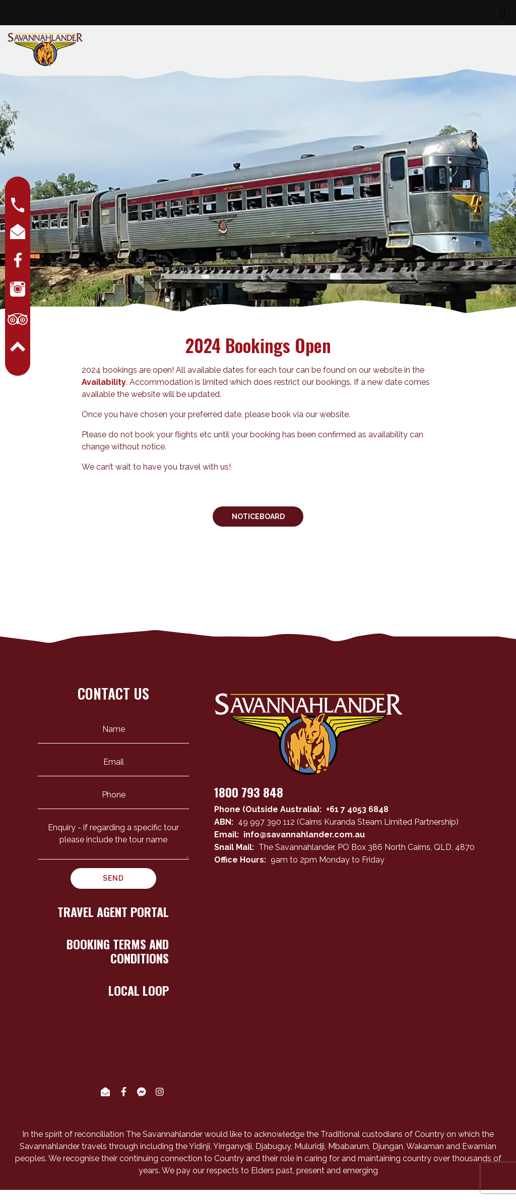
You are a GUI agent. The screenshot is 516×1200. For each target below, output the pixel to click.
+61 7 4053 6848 (357, 809)
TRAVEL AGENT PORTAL (113, 911)
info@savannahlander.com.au (304, 834)
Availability (104, 382)
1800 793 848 (248, 792)
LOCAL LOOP (138, 990)
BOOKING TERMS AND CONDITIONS (118, 951)
